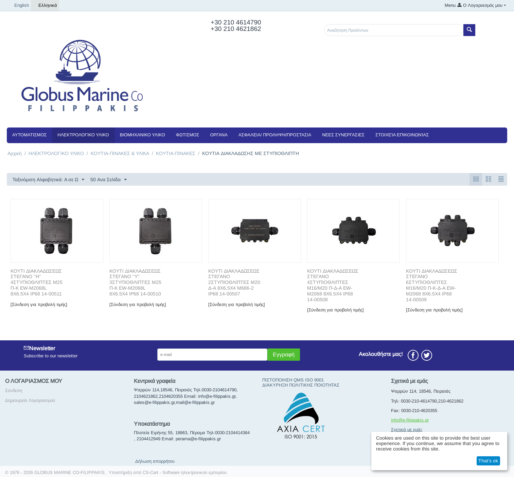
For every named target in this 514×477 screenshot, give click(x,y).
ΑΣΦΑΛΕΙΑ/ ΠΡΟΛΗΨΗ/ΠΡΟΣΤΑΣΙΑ (274, 134)
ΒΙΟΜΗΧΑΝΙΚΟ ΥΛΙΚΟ (142, 134)
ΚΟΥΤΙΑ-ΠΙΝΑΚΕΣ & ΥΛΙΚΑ (120, 153)
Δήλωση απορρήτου (155, 461)
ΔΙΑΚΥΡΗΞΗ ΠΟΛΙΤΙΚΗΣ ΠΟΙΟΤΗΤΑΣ (300, 385)
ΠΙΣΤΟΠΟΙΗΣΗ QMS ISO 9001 (293, 379)
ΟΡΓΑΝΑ (218, 134)
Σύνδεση (13, 390)
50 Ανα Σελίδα (108, 179)
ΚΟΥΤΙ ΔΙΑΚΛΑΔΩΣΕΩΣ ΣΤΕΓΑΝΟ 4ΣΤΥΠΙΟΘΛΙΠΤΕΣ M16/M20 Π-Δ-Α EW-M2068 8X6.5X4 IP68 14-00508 (332, 285)
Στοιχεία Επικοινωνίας (402, 134)
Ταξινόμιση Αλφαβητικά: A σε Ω (48, 179)
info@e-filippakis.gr (410, 420)
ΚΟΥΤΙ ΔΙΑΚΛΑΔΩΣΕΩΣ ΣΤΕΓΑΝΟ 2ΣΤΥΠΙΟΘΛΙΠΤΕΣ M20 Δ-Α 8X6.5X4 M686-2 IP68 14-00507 (234, 282)
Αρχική (14, 153)
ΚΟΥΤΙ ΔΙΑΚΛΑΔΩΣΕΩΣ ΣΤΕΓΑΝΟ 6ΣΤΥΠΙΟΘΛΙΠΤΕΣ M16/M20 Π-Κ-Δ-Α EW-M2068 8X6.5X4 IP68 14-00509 (431, 285)
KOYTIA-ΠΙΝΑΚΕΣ (175, 153)
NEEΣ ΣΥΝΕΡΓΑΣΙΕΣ (343, 134)
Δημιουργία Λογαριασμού (30, 400)
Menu (450, 5)
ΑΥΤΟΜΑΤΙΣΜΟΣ (29, 134)
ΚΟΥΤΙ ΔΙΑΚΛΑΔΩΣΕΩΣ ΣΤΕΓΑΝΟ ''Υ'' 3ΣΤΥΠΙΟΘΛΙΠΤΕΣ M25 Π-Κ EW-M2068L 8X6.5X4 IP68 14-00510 (135, 282)
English (19, 5)
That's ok (488, 460)
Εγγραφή (284, 354)
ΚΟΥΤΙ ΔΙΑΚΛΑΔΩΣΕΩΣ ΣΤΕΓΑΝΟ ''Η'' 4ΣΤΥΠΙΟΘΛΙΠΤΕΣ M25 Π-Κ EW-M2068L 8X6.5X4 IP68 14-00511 (37, 282)
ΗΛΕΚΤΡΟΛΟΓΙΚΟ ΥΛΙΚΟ (83, 134)
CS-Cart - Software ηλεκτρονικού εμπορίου (185, 472)
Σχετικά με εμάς (406, 429)
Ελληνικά (45, 5)
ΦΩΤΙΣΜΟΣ (187, 134)
